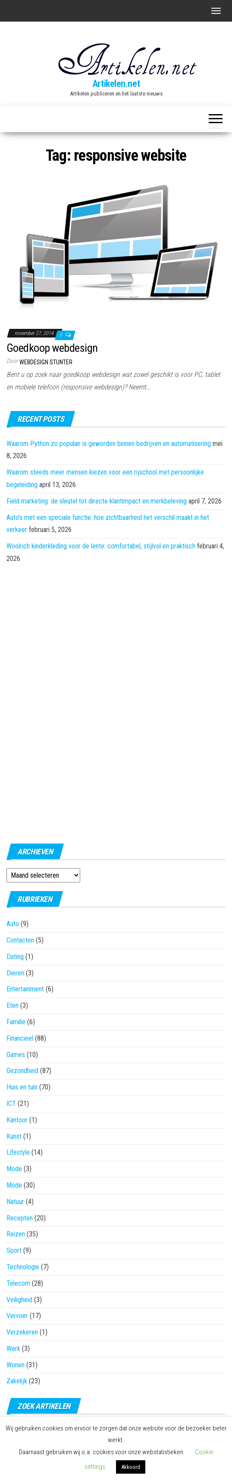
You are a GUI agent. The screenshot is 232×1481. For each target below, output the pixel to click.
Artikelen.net (116, 83)
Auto (12, 924)
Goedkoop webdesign (52, 347)
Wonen (15, 1365)
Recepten (19, 1218)
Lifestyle (18, 1152)
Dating (15, 956)
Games (15, 1055)
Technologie (22, 1267)
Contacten (20, 940)
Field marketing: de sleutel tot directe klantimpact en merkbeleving (96, 501)
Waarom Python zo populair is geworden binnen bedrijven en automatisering (108, 444)
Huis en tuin (22, 1087)
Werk (13, 1348)
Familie (15, 1022)
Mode (14, 1169)
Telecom (18, 1283)
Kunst (14, 1136)
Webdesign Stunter (45, 362)
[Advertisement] (116, 701)
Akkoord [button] (130, 1467)
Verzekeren (22, 1332)
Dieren (15, 973)
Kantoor (17, 1120)
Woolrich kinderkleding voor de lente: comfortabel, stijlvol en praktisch (100, 546)
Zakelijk (16, 1381)
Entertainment (25, 989)
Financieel (19, 1038)
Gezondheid (22, 1071)
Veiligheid (19, 1300)
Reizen (15, 1234)
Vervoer (17, 1316)
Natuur (15, 1202)
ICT (11, 1103)
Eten (12, 1005)
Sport (14, 1250)
